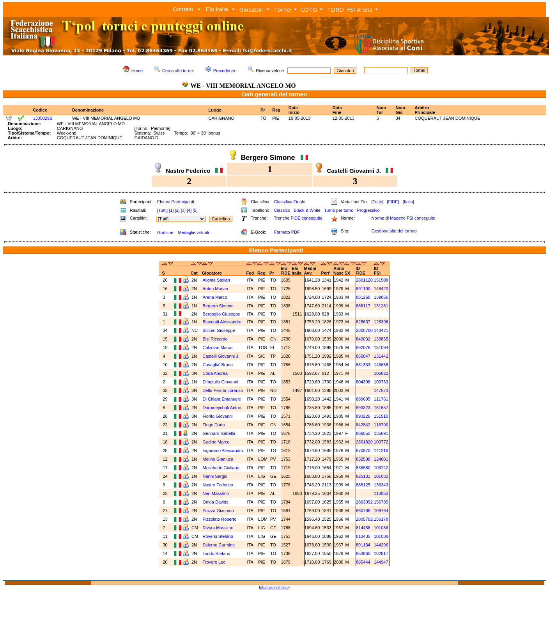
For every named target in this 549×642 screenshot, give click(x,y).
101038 (381, 536)
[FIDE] (393, 201)
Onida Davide (216, 502)
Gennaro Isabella (220, 433)
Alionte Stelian (217, 280)
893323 (363, 407)
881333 (363, 364)
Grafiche (165, 232)
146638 (381, 364)
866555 (363, 433)
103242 (381, 467)
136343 (381, 484)
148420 (381, 288)
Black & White (307, 210)
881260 (363, 297)
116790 (381, 424)
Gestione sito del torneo (393, 231)
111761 (381, 399)
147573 (381, 390)
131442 (381, 356)
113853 (381, 493)
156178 (381, 519)
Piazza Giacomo (219, 510)
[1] (171, 210)
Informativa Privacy (274, 587)
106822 (381, 373)
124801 (381, 459)
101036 (381, 527)
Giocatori (251, 9)
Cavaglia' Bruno (218, 364)
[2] (177, 210)
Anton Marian (216, 288)
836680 (363, 467)
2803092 (364, 502)
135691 (381, 433)
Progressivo (368, 210)
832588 (363, 459)
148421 (381, 330)
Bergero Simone (219, 305)
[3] (183, 210)
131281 (381, 305)
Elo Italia (216, 9)
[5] (195, 210)
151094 (381, 347)
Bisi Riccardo (216, 339)
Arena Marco (215, 297)
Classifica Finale (289, 201)
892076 (363, 347)
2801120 (364, 280)
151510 (381, 416)
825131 (363, 476)
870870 (363, 450)
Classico (282, 210)
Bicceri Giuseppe (219, 330)
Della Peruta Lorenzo (223, 390)
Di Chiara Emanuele (223, 399)
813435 (363, 536)
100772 (381, 442)
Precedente (224, 70)
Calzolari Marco (218, 347)
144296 (381, 545)
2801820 (364, 442)
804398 (363, 382)
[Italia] (408, 201)
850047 (363, 356)
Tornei (282, 9)
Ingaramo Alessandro (223, 450)
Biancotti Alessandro (223, 321)
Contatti (183, 9)
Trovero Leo (215, 562)
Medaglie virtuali (193, 232)
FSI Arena (359, 9)
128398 (381, 321)
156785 (381, 502)
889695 (363, 399)
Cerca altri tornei (178, 70)
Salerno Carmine (219, 545)
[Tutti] (162, 210)
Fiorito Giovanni (218, 416)
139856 (381, 297)
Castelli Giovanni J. (222, 356)
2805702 (364, 519)
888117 (363, 305)
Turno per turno (338, 210)
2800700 (364, 330)
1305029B (42, 118)
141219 (381, 450)
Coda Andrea (216, 373)
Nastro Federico (218, 484)
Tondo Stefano (217, 553)
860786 (363, 510)
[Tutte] (377, 201)
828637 (363, 321)
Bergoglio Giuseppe (222, 314)
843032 (363, 339)
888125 (363, 484)
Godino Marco (217, 442)
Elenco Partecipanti (175, 201)
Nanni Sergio (216, 476)
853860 (363, 553)
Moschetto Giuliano (222, 467)
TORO (335, 9)
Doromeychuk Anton (223, 407)
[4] (189, 210)
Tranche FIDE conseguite (298, 218)
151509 (381, 280)
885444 (363, 562)
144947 (381, 562)
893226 (363, 416)
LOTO (309, 9)
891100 (363, 288)
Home (137, 70)
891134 (363, 545)
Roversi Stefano (218, 536)
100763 (381, 382)
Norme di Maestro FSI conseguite (403, 218)
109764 (381, 510)
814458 (363, 527)
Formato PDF (287, 232)
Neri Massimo (216, 493)
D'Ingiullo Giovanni (220, 382)
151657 (381, 407)
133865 (381, 339)
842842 (363, 424)
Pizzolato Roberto (220, 519)
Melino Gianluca (219, 459)
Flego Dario (214, 424)
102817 (381, 553)
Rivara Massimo (219, 527)
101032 (381, 476)
